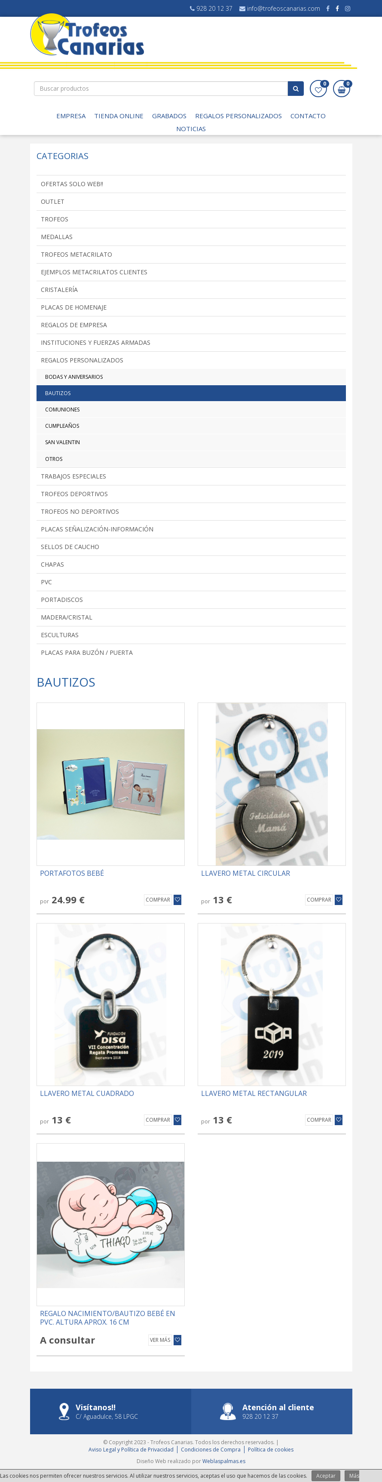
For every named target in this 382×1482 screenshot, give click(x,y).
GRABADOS (169, 115)
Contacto (308, 115)
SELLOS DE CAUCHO (70, 547)
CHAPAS (52, 564)
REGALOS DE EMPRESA (74, 325)
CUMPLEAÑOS (62, 426)
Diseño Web (151, 1461)
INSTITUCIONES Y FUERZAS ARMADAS (95, 342)
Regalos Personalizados (238, 115)
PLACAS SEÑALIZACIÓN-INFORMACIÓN (97, 529)
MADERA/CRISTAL (66, 617)
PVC (46, 582)
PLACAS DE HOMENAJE (74, 307)
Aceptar (326, 1475)
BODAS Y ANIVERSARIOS (74, 376)
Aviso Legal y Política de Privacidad (131, 1449)
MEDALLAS (57, 237)
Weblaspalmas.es (223, 1461)
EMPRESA (71, 115)
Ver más (160, 1340)
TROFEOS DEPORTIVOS (74, 494)
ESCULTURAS (60, 635)
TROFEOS (54, 219)
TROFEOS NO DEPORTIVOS (80, 511)
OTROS (53, 459)
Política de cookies (270, 1449)
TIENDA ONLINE (119, 115)
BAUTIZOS (57, 393)
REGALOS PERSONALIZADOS (82, 360)
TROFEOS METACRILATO (76, 254)
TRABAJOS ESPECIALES (73, 476)
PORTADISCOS (62, 599)
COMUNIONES (62, 409)
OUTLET (52, 201)
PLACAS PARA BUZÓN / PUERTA (87, 652)
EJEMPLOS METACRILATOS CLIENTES (94, 272)
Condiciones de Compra (211, 1449)
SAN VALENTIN (62, 442)
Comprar (158, 899)
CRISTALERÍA (59, 289)
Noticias (191, 128)
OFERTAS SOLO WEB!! (72, 184)
